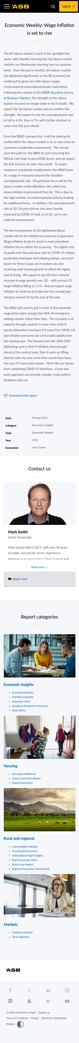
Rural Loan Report (23, 864)
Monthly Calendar (23, 697)
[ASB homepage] (21, 6)
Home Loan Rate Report (26, 778)
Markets (11, 924)
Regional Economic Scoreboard (30, 869)
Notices (10, 1024)
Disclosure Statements (54, 1018)
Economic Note (21, 701)
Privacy (35, 1018)
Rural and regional (19, 838)
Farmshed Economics (24, 851)
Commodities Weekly (24, 846)
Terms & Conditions (17, 1018)
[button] (7, 6)
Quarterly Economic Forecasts (30, 706)
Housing (10, 765)
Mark (23, 579)
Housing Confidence (24, 774)
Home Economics (22, 783)
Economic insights (19, 684)
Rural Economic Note (24, 860)
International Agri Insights (27, 855)
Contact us (44, 1012)
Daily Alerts (19, 710)
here (7, 70)
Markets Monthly (22, 932)
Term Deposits (20, 937)
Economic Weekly (22, 692)
